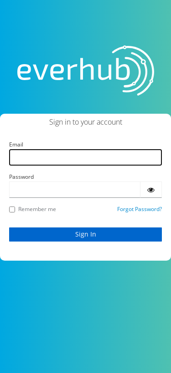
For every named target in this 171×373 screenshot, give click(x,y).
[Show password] (151, 189)
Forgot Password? (139, 209)
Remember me (32, 209)
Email (16, 144)
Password (21, 177)
